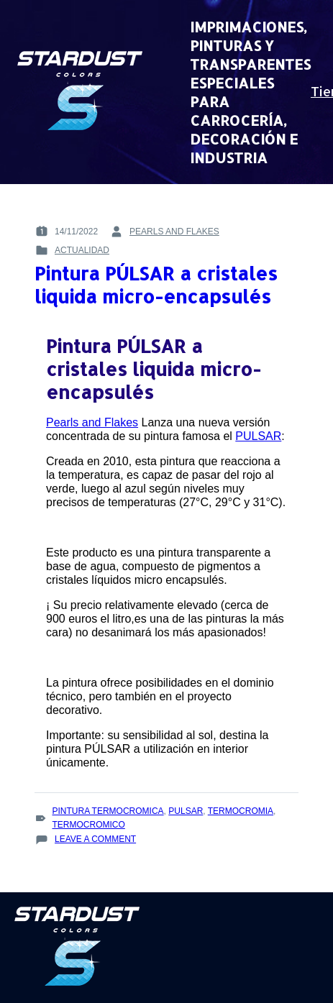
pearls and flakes (174, 231)
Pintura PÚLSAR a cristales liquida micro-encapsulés (156, 285)
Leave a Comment (95, 839)
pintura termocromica (107, 811)
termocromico (88, 825)
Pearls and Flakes (92, 422)
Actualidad (82, 250)
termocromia (240, 811)
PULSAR (258, 436)
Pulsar (185, 811)
